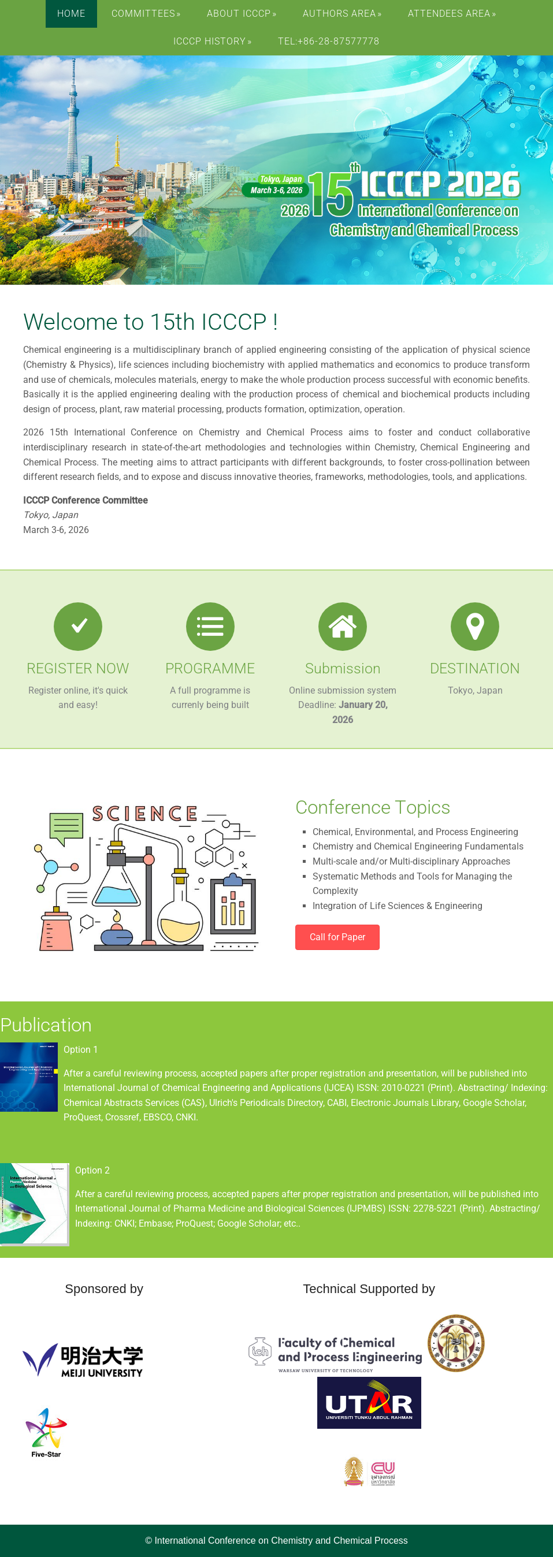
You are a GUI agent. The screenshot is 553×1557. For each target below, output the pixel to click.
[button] (337, 937)
